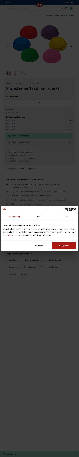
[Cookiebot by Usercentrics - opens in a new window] (65, 209)
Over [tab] (65, 216)
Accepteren (64, 246)
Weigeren (39, 246)
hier (9, 235)
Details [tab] (39, 216)
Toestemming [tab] (14, 216)
